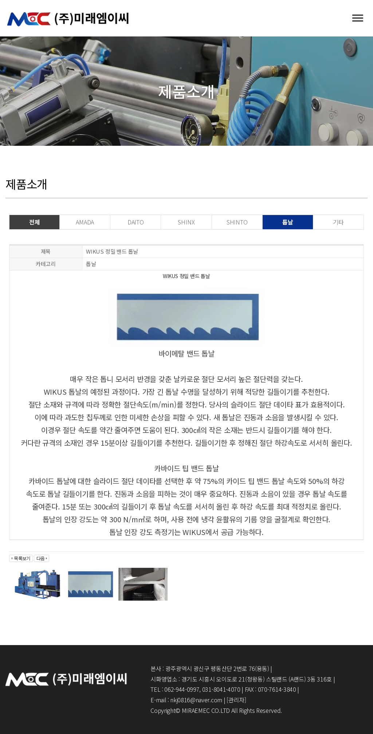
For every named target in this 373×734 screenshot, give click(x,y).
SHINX (186, 222)
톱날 (287, 222)
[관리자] (236, 699)
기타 (338, 222)
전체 (34, 222)
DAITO (135, 222)
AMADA (85, 222)
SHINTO (237, 222)
